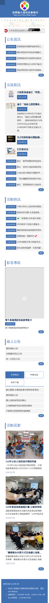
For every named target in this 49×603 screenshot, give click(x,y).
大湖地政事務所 (24, 9)
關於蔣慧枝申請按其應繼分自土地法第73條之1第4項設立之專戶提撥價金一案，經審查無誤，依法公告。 (25, 52)
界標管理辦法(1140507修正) (24, 64)
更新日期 (6, 584)
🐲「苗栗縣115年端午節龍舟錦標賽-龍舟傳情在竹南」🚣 (25, 218)
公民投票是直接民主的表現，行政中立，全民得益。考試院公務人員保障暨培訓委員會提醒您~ (26, 31)
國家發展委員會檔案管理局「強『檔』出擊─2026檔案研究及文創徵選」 (25, 230)
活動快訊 (14, 199)
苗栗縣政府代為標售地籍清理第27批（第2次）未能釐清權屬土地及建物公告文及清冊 (25, 58)
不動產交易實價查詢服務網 (18, 411)
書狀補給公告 (12, 348)
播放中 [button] (32, 30)
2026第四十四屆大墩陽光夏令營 (25, 224)
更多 (41, 75)
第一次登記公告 (13, 359)
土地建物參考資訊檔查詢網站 (19, 406)
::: (1, 19)
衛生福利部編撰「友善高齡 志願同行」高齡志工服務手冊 (25, 248)
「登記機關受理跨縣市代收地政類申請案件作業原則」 (25, 179)
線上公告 (14, 341)
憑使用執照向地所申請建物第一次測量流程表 (25, 70)
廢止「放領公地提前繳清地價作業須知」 (25, 167)
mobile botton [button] (2, 2)
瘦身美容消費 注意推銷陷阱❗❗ (25, 212)
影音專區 (14, 263)
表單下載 (15, 382)
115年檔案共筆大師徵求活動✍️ (25, 242)
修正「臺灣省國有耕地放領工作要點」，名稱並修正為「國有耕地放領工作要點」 (25, 161)
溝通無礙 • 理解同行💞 (21, 236)
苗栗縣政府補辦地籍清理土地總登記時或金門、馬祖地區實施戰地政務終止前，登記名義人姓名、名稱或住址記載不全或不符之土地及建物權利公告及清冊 (25, 46)
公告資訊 (14, 39)
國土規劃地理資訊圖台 (16, 400)
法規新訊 (14, 85)
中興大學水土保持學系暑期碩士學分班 (25, 206)
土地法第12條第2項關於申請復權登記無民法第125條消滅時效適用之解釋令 (25, 173)
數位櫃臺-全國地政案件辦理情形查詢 (22, 390)
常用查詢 (15, 375)
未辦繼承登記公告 (14, 354)
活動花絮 (14, 425)
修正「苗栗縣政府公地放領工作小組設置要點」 (25, 184)
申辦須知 (34, 375)
